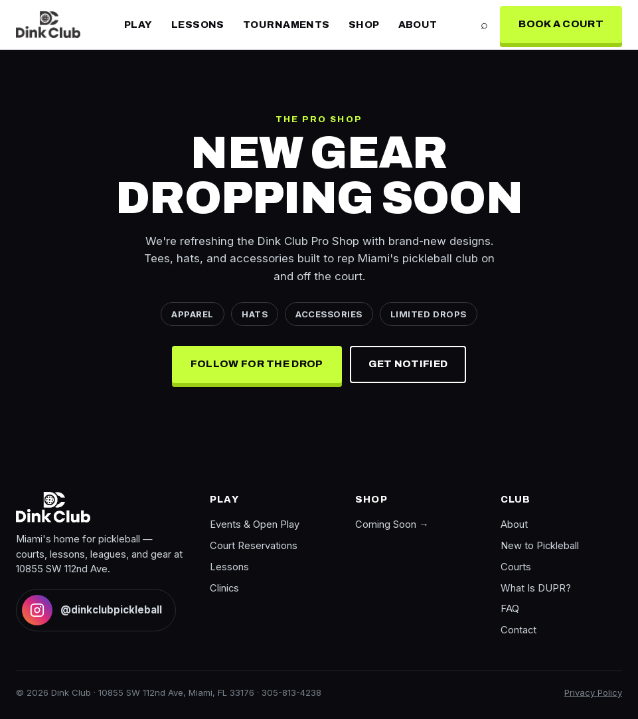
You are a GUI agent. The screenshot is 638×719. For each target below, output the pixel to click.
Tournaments (286, 24)
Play (138, 24)
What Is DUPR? (536, 588)
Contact (518, 630)
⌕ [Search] (484, 24)
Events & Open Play (254, 524)
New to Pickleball (540, 546)
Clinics (224, 588)
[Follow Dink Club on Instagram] (96, 610)
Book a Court (560, 24)
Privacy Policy (593, 692)
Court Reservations (253, 546)
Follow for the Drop (257, 364)
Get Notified (408, 364)
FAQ (510, 609)
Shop (364, 24)
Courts (516, 567)
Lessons (197, 24)
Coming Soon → (392, 524)
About (418, 24)
